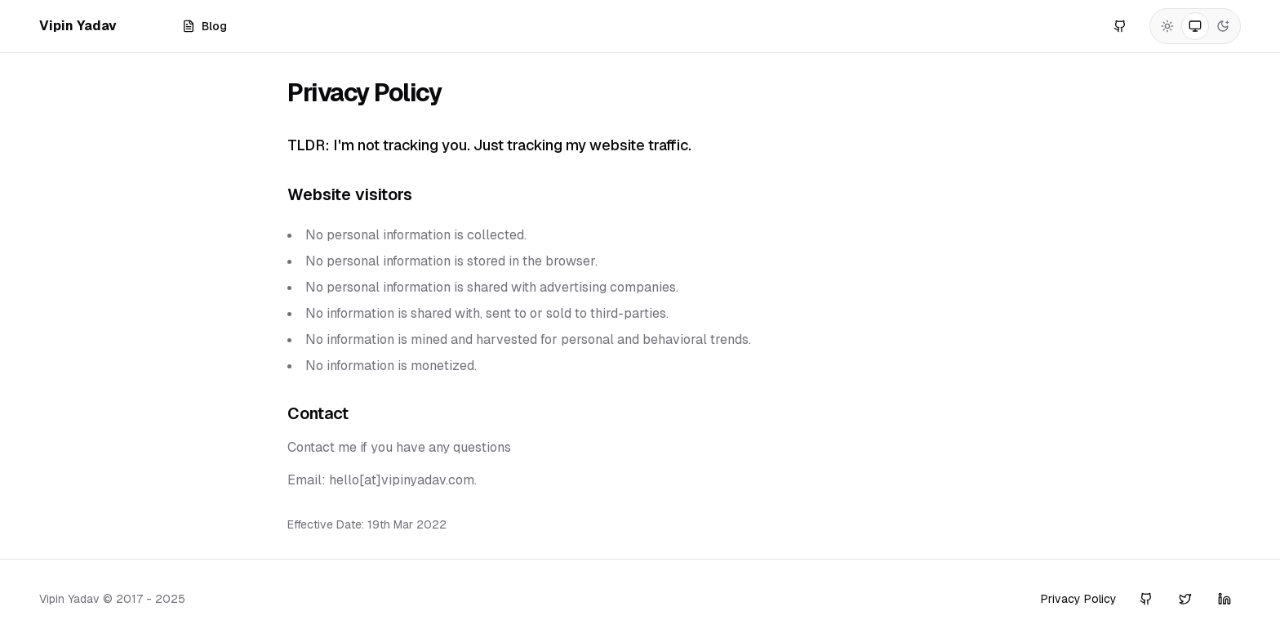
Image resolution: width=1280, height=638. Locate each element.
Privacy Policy (1079, 598)
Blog (204, 26)
